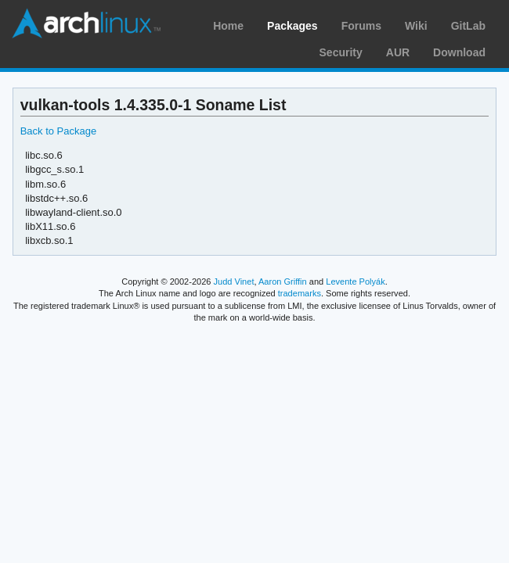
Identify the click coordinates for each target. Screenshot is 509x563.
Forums (361, 26)
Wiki (416, 26)
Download (459, 52)
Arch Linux (86, 23)
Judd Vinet (234, 281)
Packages (292, 26)
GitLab (468, 26)
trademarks (299, 293)
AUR (398, 52)
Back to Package (58, 131)
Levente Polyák (355, 281)
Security (341, 52)
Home (228, 26)
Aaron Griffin (282, 281)
